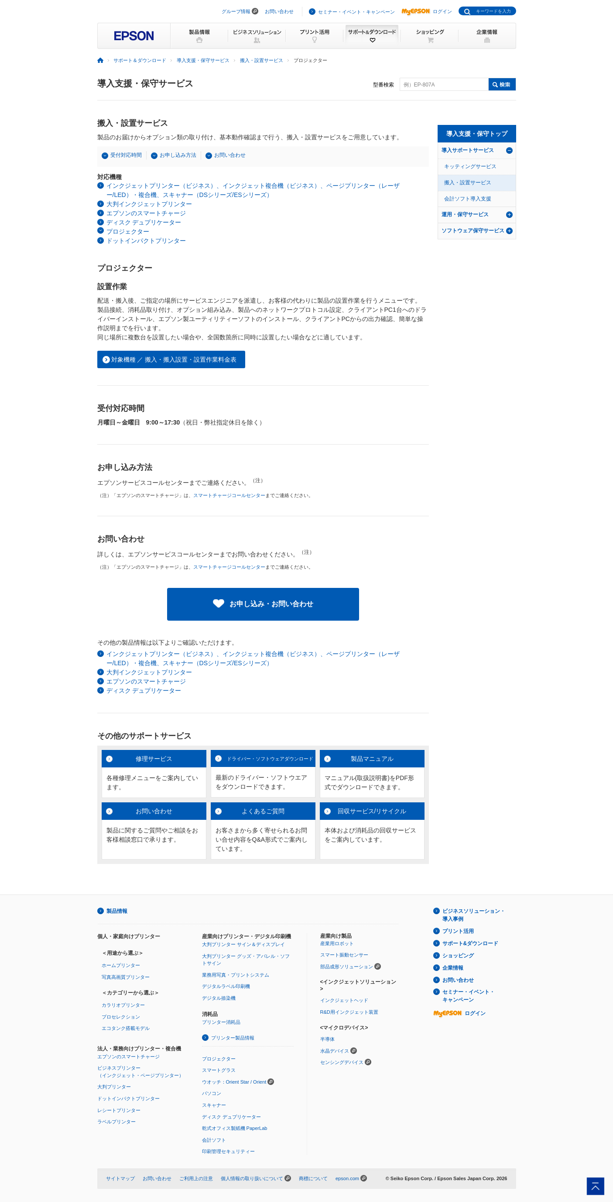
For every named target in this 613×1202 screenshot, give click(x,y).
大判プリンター (114, 1086)
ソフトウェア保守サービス (473, 231)
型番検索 (383, 85)
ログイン (426, 11)
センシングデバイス (341, 1062)
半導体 (327, 1039)
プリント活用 (458, 931)
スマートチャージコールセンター (229, 495)
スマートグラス (219, 1070)
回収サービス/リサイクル (372, 811)
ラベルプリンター (116, 1121)
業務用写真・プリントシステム (235, 974)
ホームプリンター (121, 965)
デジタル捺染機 (219, 998)
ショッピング (458, 956)
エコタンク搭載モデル (126, 1028)
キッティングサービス (470, 166)
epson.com (347, 1178)
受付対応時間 (126, 155)
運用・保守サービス (465, 214)
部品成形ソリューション (346, 966)
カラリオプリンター (123, 1005)
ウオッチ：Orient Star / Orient (234, 1082)
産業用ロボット (337, 943)
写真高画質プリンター (126, 977)
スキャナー (214, 1105)
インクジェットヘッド (344, 1000)
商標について (313, 1178)
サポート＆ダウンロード (139, 60)
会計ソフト (214, 1140)
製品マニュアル (372, 758)
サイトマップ (120, 1178)
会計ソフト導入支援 (467, 199)
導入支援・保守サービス (203, 60)
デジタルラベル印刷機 (226, 986)
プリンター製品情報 (232, 1037)
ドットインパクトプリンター (146, 240)
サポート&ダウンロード (470, 943)
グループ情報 (236, 11)
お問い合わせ (279, 11)
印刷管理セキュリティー (228, 1151)
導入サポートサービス (468, 150)
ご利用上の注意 (196, 1178)
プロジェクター (127, 231)
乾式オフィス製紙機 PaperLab (234, 1128)
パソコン (211, 1093)
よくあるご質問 (263, 811)
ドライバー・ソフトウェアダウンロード (270, 758)
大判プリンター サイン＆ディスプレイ (243, 944)
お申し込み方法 (178, 155)
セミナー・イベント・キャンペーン (356, 11)
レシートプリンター (118, 1110)
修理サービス (154, 758)
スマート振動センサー (344, 954)
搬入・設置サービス (261, 60)
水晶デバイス (334, 1050)
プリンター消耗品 (221, 1022)
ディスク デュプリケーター (144, 222)
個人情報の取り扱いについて (252, 1178)
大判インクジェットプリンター (149, 203)
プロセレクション (121, 1016)
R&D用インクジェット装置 (349, 1012)
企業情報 (452, 968)
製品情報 (116, 911)
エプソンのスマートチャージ (146, 213)
